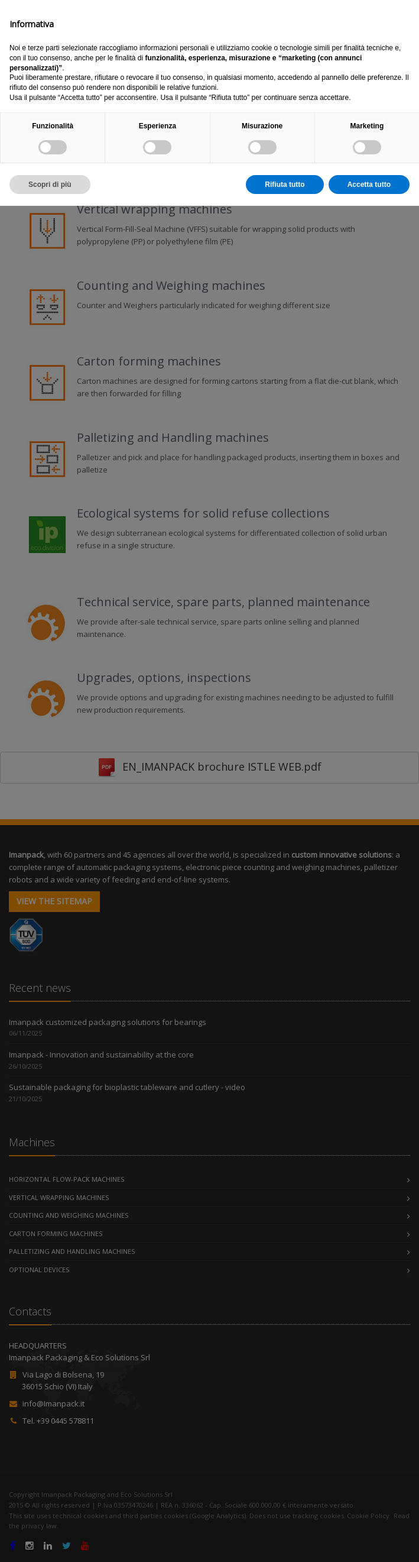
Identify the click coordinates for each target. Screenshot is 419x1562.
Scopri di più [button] (50, 1540)
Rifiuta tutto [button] (284, 1540)
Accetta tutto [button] (369, 1540)
